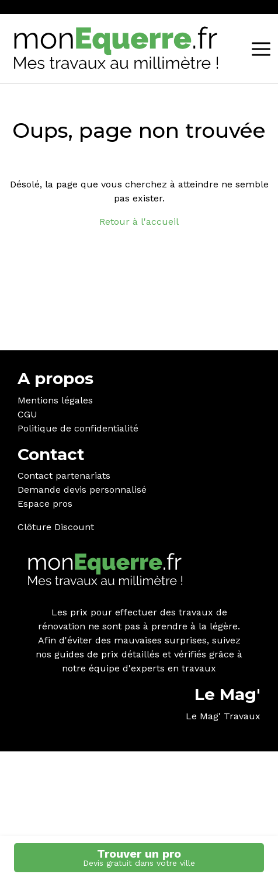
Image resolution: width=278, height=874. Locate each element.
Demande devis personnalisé (82, 489)
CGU (27, 414)
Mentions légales (55, 400)
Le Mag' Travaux (223, 716)
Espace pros (45, 503)
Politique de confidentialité (78, 428)
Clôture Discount (56, 526)
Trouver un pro (139, 857)
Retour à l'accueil (139, 221)
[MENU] (261, 49)
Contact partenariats (64, 475)
